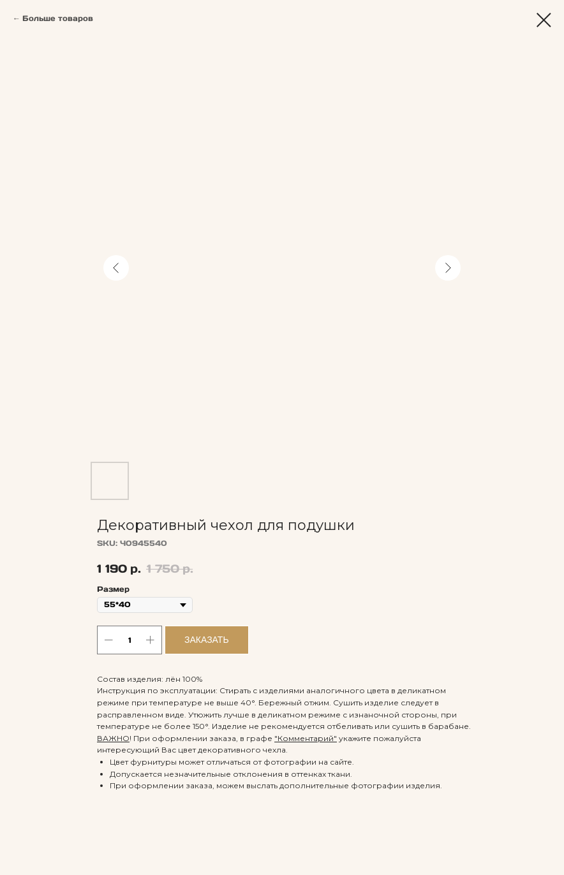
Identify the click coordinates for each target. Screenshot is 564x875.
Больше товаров (57, 18)
